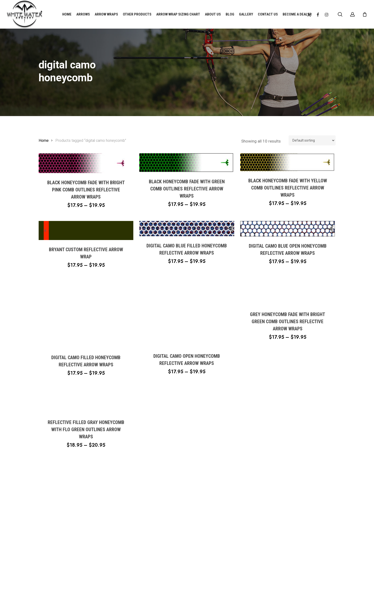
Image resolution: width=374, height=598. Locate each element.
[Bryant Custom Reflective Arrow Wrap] (86, 230)
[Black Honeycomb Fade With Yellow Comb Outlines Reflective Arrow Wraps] (287, 162)
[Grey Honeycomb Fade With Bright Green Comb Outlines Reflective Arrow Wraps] (287, 293)
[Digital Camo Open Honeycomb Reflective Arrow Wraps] (186, 313)
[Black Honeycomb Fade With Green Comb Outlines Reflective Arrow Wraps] (186, 162)
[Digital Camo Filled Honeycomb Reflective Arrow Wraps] (86, 314)
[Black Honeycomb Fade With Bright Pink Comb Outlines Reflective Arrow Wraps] (86, 163)
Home (44, 140)
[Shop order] (312, 140)
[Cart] (364, 14)
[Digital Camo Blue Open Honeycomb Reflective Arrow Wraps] (287, 228)
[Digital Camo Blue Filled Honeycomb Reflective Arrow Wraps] (186, 228)
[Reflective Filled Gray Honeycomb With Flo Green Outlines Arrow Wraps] (86, 401)
